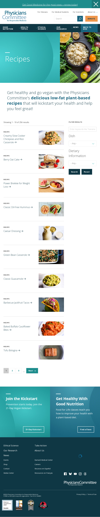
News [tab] (77, 27)
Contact (7, 468)
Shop (5, 464)
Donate (91, 18)
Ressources (44, 473)
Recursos (43, 468)
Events (6, 460)
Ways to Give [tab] (87, 28)
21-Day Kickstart (34, 429)
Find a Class (86, 429)
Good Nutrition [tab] (11, 28)
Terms (92, 494)
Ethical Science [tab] (47, 28)
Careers (38, 464)
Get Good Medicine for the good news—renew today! (50, 4)
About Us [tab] (93, 12)
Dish (72, 136)
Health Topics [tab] (29, 28)
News (6, 455)
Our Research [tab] (65, 28)
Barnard (44, 460)
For (60, 12)
